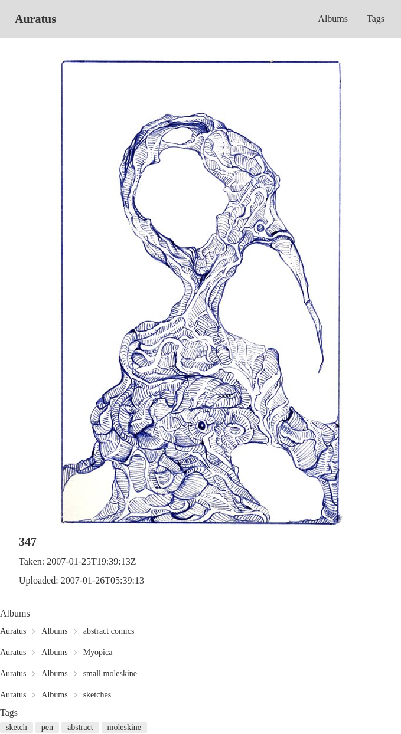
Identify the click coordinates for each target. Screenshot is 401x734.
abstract (80, 727)
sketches (97, 694)
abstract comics (109, 631)
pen (47, 727)
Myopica (98, 652)
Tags (375, 19)
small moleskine (110, 673)
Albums (333, 19)
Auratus (35, 18)
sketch (16, 727)
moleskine (124, 727)
